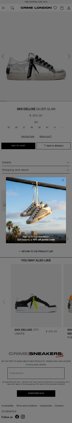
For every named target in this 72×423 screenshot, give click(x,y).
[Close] (62, 180)
